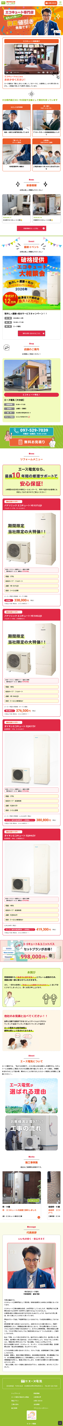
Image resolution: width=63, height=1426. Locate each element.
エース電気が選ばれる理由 (20, 1397)
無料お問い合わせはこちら (31, 333)
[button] (31, 45)
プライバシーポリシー (41, 1408)
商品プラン (15, 1401)
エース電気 (32, 1424)
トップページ (15, 1393)
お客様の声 (37, 1397)
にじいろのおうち (22, 417)
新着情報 (37, 1393)
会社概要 (37, 1404)
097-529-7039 (52, 1386)
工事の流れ (15, 1404)
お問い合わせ (38, 1401)
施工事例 (14, 1408)
